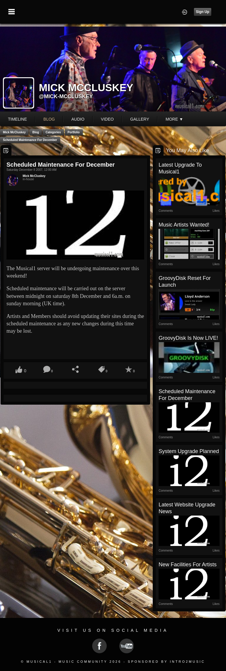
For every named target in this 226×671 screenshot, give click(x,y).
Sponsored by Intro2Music (166, 661)
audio (77, 119)
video (107, 119)
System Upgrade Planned (189, 451)
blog (49, 119)
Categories (53, 132)
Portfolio (74, 132)
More (174, 119)
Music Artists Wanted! (184, 225)
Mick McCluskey (14, 132)
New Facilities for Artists (188, 564)
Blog (35, 132)
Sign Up (202, 12)
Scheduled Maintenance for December (30, 140)
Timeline (17, 119)
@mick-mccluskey (66, 96)
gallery (139, 119)
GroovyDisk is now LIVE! (188, 338)
